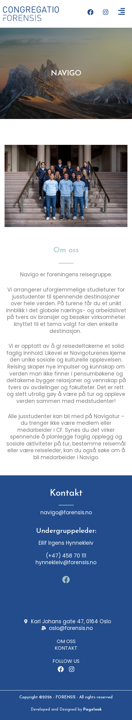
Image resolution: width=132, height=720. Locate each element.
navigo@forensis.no (66, 512)
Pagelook (92, 709)
